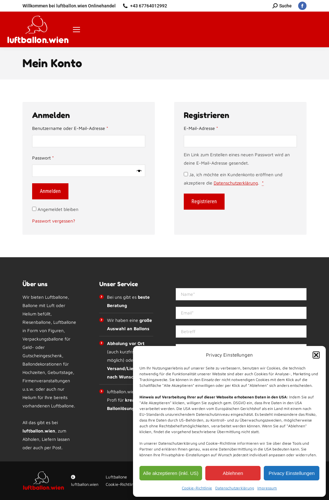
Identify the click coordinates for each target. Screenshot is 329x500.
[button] (316, 355)
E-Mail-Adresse (212, 127)
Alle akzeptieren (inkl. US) (171, 473)
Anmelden (50, 191)
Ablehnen (233, 473)
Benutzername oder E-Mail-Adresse (81, 127)
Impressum (267, 488)
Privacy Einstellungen (292, 473)
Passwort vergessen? (53, 220)
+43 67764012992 (148, 5)
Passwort (54, 157)
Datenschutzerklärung (234, 488)
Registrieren (204, 201)
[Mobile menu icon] (76, 29)
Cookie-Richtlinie (197, 488)
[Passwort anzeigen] (139, 171)
